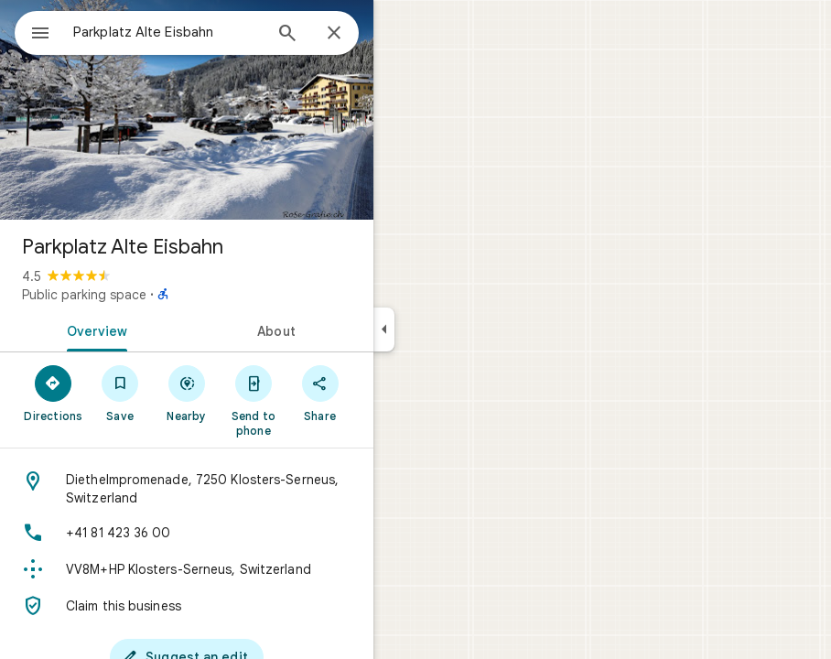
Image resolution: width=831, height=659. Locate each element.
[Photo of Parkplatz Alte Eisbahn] (186, 110)
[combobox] (167, 32)
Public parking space (84, 294)
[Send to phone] (253, 400)
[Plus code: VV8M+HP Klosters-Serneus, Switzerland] (186, 569)
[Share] (319, 393)
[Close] (334, 34)
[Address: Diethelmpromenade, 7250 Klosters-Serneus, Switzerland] (186, 488)
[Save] (120, 393)
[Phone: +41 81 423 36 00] (186, 532)
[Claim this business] (186, 606)
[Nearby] (187, 393)
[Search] (287, 35)
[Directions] (53, 393)
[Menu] (40, 35)
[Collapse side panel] (383, 329)
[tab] (93, 329)
